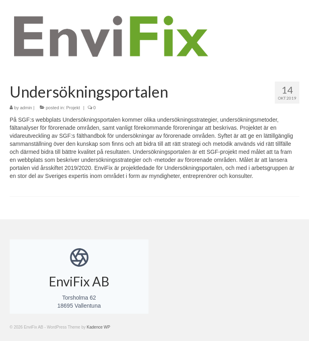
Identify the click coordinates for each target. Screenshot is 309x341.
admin (26, 107)
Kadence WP (98, 327)
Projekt (73, 107)
